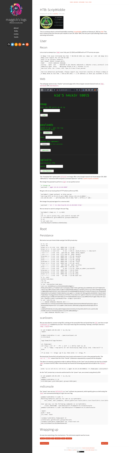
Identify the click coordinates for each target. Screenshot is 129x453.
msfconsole (68, 438)
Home (71, 2)
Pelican (69, 450)
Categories (81, 2)
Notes (16, 34)
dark (87, 450)
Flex (75, 450)
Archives (76, 2)
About (16, 28)
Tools (16, 37)
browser (92, 450)
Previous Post (44, 443)
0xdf (102, 32)
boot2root (48, 438)
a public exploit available (91, 178)
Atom (90, 2)
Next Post (104, 443)
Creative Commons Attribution (88, 448)
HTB (53, 438)
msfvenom (57, 438)
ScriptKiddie (77, 32)
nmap (63, 438)
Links (16, 31)
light (89, 450)
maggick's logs (16, 19)
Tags (86, 2)
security (55, 13)
